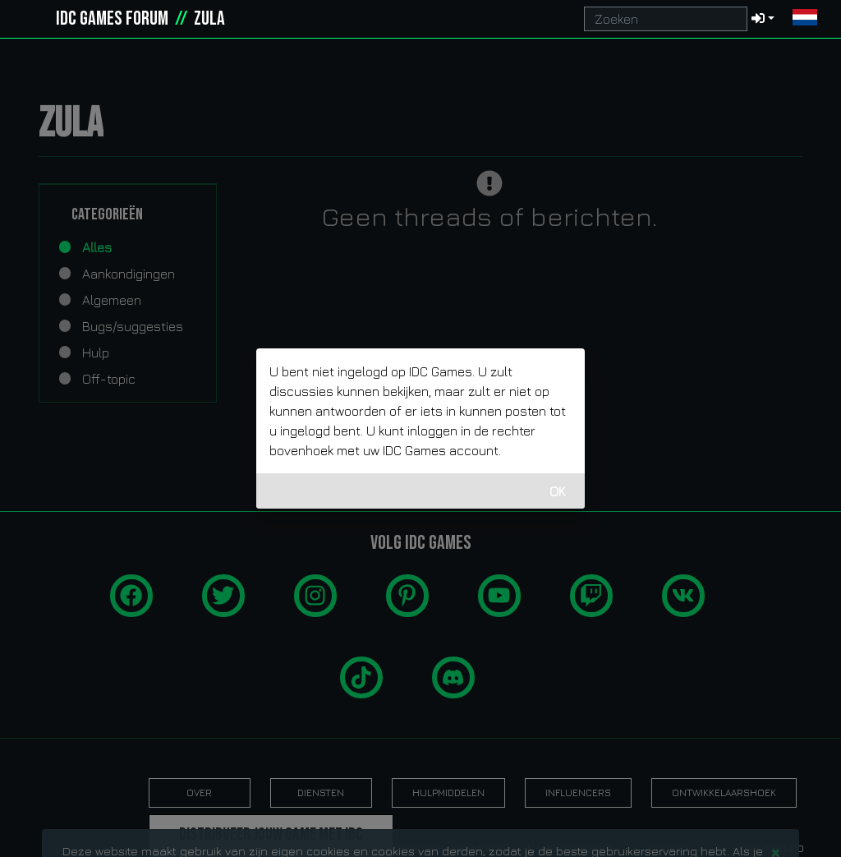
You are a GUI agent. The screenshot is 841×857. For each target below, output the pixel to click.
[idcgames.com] (31, 18)
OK (557, 491)
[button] (805, 19)
